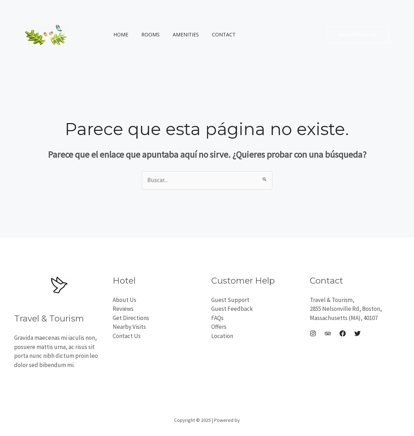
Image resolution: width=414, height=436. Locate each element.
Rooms (145, 34)
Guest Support (230, 300)
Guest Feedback (232, 309)
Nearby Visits (129, 327)
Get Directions (131, 318)
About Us (124, 300)
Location (222, 336)
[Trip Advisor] (328, 333)
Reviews (123, 309)
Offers (218, 327)
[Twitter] (357, 333)
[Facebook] (342, 333)
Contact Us (127, 336)
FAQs (217, 318)
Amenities (178, 34)
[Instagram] (313, 333)
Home (119, 34)
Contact (212, 34)
